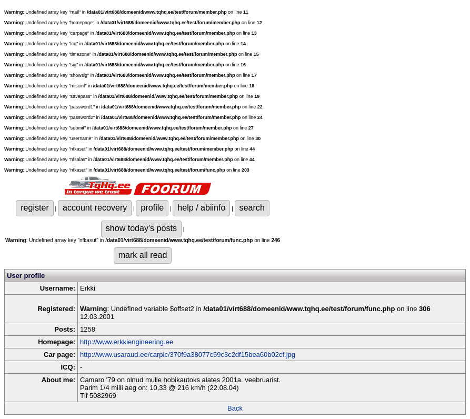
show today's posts (141, 228)
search (252, 207)
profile (152, 207)
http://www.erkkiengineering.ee (126, 342)
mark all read (142, 255)
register (35, 207)
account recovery (95, 207)
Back (235, 408)
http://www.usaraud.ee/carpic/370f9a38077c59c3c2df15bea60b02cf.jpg (187, 354)
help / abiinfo (201, 207)
